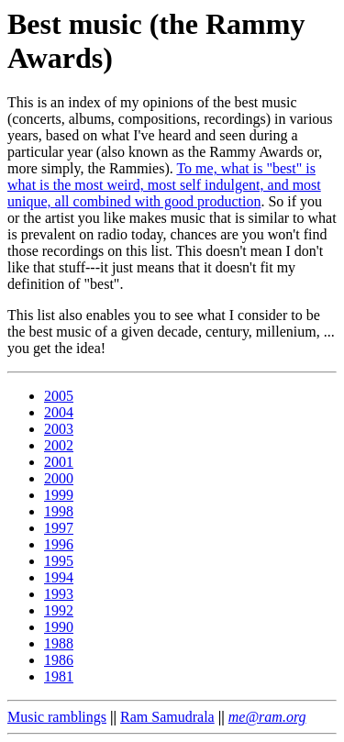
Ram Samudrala (167, 717)
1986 (58, 660)
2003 (58, 429)
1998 (58, 511)
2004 (58, 412)
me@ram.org (267, 717)
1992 (58, 610)
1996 (58, 544)
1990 (58, 627)
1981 (58, 676)
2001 (58, 462)
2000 (58, 478)
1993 (58, 594)
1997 (58, 528)
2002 (58, 445)
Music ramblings (56, 717)
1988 (58, 643)
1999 (58, 495)
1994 (58, 577)
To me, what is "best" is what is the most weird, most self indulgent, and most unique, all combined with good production (164, 185)
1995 (58, 561)
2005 (58, 396)
